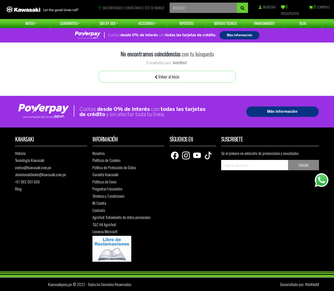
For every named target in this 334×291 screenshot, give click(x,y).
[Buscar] (242, 8)
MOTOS (29, 23)
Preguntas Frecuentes (107, 188)
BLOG (303, 23)
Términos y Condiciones (108, 196)
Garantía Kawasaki (105, 174)
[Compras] (311, 7)
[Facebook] (175, 155)
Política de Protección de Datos (114, 167)
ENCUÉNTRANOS (110, 7)
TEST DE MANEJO (154, 7)
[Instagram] (186, 155)
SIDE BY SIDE (107, 23)
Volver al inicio (167, 77)
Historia (20, 153)
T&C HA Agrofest (104, 224)
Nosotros (98, 153)
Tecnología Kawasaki (29, 160)
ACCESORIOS (146, 23)
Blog (18, 188)
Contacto (98, 210)
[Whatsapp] (321, 180)
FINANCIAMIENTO (264, 23)
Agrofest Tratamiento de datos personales (121, 217)
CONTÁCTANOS (133, 7)
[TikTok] (208, 155)
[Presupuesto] (283, 7)
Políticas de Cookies (106, 160)
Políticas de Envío (104, 181)
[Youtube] (197, 155)
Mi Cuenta (99, 203)
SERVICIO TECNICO (225, 23)
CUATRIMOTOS (68, 23)
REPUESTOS (186, 23)
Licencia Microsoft (105, 231)
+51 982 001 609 (27, 181)
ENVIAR (304, 165)
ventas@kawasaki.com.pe (33, 167)
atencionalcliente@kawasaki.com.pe (40, 174)
